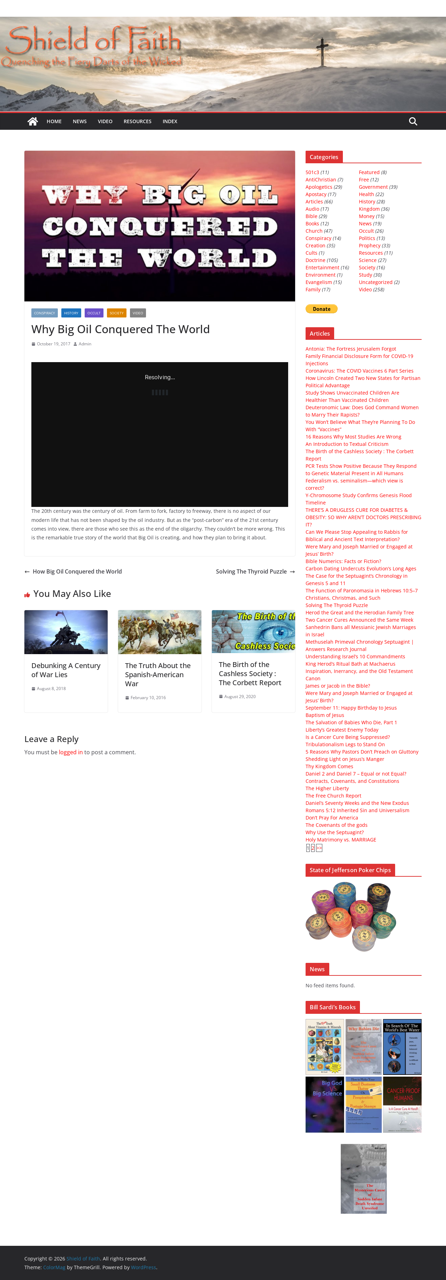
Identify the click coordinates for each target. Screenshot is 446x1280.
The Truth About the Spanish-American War (158, 674)
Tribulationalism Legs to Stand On (345, 744)
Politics (367, 238)
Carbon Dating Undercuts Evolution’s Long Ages (361, 568)
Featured (369, 172)
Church (314, 230)
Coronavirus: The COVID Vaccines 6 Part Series (360, 370)
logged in (71, 752)
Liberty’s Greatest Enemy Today (342, 729)
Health (366, 194)
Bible (311, 216)
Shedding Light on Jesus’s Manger (345, 759)
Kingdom (369, 208)
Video (105, 121)
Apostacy (316, 194)
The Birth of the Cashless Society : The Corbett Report (250, 673)
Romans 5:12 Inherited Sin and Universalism (357, 810)
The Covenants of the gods (337, 825)
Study (365, 274)
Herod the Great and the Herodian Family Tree (360, 612)
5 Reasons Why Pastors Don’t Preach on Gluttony (362, 751)
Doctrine (315, 260)
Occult (94, 312)
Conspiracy (44, 312)
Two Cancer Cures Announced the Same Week (359, 619)
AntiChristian (321, 179)
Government (373, 187)
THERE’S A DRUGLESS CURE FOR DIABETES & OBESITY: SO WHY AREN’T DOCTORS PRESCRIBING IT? (363, 517)
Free (364, 179)
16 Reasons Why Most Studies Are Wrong (353, 436)
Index (170, 121)
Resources (138, 121)
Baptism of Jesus (325, 715)
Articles (314, 201)
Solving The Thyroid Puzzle (255, 571)
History (71, 312)
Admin (85, 344)
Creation (315, 245)
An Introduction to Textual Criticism (347, 444)
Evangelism (319, 282)
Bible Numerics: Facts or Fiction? (343, 561)
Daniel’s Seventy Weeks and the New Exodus (357, 803)
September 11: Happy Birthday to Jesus (351, 707)
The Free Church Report (333, 795)
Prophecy (369, 245)
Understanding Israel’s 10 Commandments (355, 656)
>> (319, 848)
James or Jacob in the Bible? (338, 685)
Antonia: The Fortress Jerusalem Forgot (351, 348)
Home (54, 121)
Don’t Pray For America (332, 817)
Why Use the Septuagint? (335, 832)
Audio (312, 208)
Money (367, 216)
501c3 (312, 172)
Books (312, 223)
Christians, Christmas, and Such (343, 597)
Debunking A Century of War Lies (65, 670)
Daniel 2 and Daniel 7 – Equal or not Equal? (356, 773)
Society (117, 312)
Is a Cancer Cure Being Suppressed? (348, 737)
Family (313, 289)
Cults (311, 252)
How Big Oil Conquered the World (73, 571)
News (80, 121)
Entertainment (322, 267)
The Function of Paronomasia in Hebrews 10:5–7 (362, 590)
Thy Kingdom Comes (329, 766)
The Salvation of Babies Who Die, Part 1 (351, 722)
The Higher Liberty (327, 788)
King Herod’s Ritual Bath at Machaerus (350, 663)
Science (368, 260)
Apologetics (319, 187)
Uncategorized (376, 282)
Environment (321, 274)
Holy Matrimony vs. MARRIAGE (341, 839)
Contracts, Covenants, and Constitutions (352, 781)
